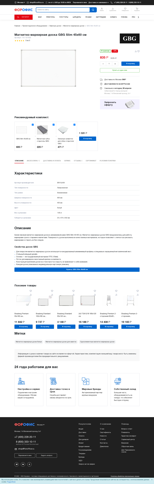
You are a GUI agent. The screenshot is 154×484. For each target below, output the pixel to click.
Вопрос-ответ (126, 429)
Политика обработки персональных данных (125, 476)
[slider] (19, 40)
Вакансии (124, 443)
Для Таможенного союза (128, 451)
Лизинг (81, 443)
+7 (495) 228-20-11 (120, 2)
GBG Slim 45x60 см (23, 139)
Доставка (82, 432)
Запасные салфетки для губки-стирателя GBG (66, 141)
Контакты (103, 443)
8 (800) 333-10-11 (135, 2)
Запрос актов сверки (87, 464)
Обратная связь (127, 446)
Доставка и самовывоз (99, 2)
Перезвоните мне (80, 2)
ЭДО (80, 460)
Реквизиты (125, 432)
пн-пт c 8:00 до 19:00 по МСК (59, 2)
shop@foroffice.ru (37, 2)
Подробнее (11, 482)
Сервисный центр (128, 439)
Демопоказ (104, 446)
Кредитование (84, 446)
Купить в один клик (120, 70)
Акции (81, 429)
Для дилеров (83, 439)
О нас (102, 429)
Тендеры (82, 453)
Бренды (81, 457)
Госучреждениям (85, 450)
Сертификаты (105, 432)
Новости (103, 436)
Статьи (103, 439)
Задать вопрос (46, 455)
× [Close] (152, 480)
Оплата (81, 436)
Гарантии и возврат (128, 436)
